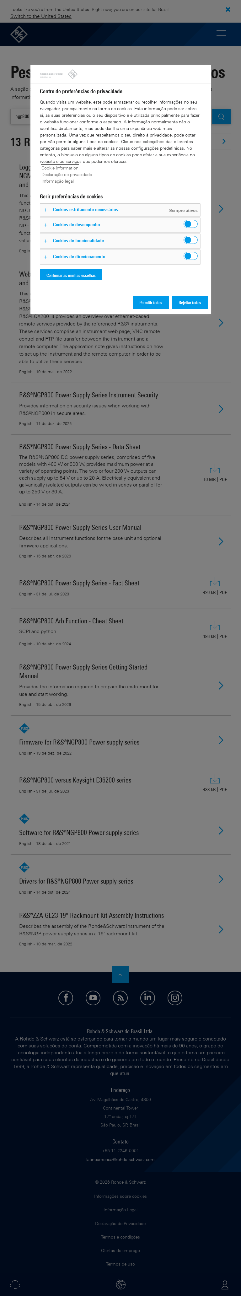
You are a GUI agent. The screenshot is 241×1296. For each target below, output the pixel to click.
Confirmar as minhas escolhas (71, 275)
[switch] (191, 224)
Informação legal (57, 181)
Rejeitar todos (190, 302)
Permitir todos (150, 302)
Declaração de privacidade (66, 174)
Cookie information (59, 167)
